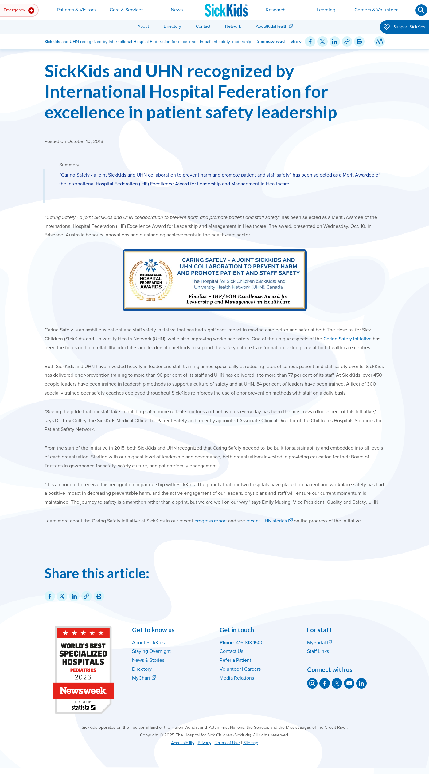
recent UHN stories (266, 521)
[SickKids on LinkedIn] (361, 683)
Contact (203, 26)
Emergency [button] (19, 10)
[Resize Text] (379, 41)
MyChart (141, 678)
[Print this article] (359, 41)
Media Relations (237, 678)
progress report (210, 521)
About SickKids (148, 643)
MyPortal (316, 643)
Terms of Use (227, 742)
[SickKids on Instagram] (312, 683)
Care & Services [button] (126, 10)
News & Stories (148, 660)
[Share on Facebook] (310, 41)
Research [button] (276, 10)
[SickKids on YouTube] (349, 683)
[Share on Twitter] (322, 41)
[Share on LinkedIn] (335, 41)
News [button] (177, 10)
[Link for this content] (347, 41)
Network (233, 26)
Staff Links (318, 651)
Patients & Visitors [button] (76, 10)
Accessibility (182, 742)
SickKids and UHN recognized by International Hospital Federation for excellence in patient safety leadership (191, 91)
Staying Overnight (151, 651)
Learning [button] (326, 10)
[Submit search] (421, 10)
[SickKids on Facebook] (324, 683)
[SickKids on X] (337, 683)
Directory (172, 26)
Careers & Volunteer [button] (376, 10)
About (143, 26)
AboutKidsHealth (271, 26)
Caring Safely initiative (347, 339)
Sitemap (250, 742)
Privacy (204, 742)
